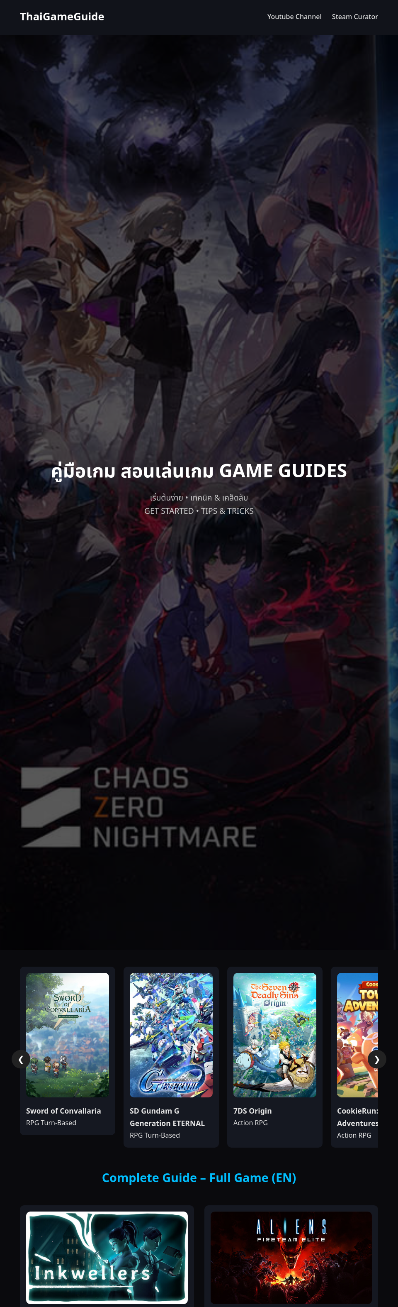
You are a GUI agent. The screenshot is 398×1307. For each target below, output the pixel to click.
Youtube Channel (294, 17)
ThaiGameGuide (62, 17)
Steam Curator (355, 17)
